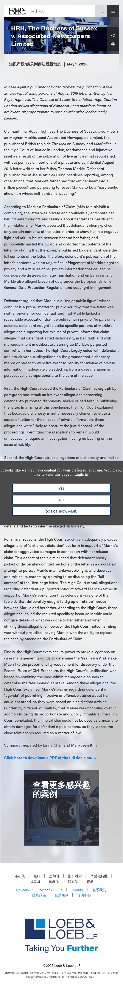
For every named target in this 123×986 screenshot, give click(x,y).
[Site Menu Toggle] (113, 11)
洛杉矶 (20, 875)
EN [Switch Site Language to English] (32, 11)
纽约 (37, 875)
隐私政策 (39, 894)
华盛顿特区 (99, 875)
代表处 (73, 881)
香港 (90, 881)
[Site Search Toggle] (101, 11)
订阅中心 (84, 894)
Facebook (44, 889)
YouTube (77, 889)
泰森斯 (54, 881)
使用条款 (62, 894)
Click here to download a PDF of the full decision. (48, 757)
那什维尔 (75, 875)
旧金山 (35, 881)
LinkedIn (22, 889)
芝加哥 (54, 875)
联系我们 (99, 889)
